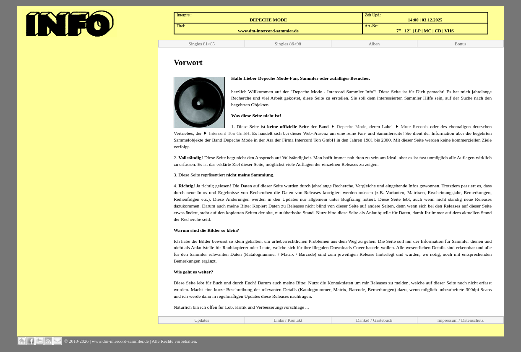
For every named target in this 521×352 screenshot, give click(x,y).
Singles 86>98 (288, 43)
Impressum (447, 320)
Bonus (460, 43)
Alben (374, 43)
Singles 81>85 (201, 43)
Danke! (363, 320)
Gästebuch (382, 320)
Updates (201, 320)
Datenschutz (472, 320)
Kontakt (294, 320)
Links (279, 320)
